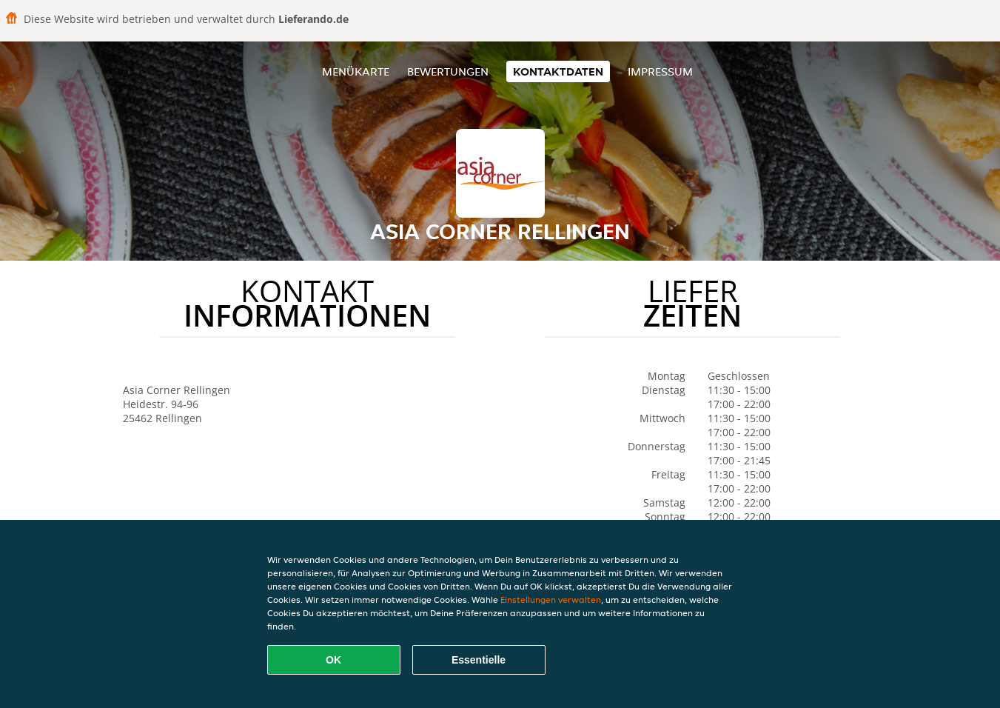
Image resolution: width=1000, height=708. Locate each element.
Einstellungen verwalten (550, 599)
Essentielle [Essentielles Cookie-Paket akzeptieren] (479, 660)
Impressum (660, 71)
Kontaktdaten (558, 71)
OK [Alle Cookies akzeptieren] (333, 660)
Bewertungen (448, 71)
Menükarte (355, 71)
